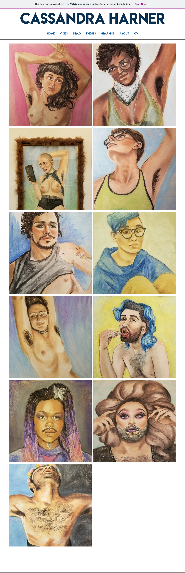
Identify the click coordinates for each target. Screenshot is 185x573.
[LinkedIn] (90, 550)
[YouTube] (94, 550)
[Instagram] (97, 550)
